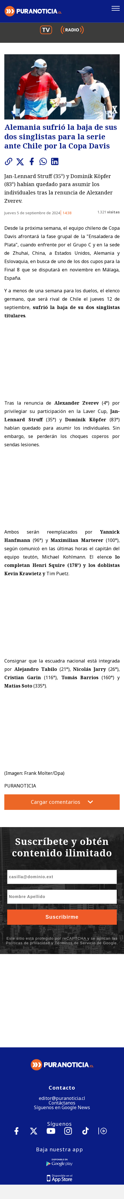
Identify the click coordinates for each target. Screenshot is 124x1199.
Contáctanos (62, 1009)
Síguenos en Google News (62, 1014)
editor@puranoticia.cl (62, 1005)
